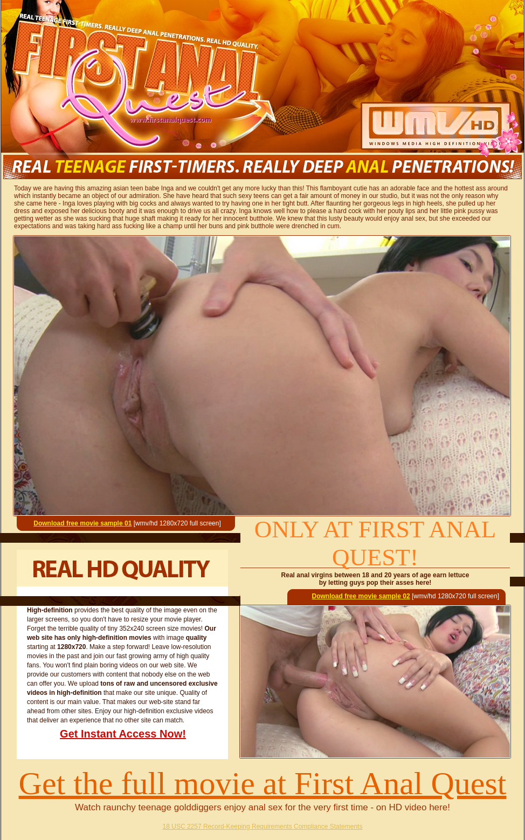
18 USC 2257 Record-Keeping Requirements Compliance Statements (263, 826)
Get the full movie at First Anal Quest (263, 783)
